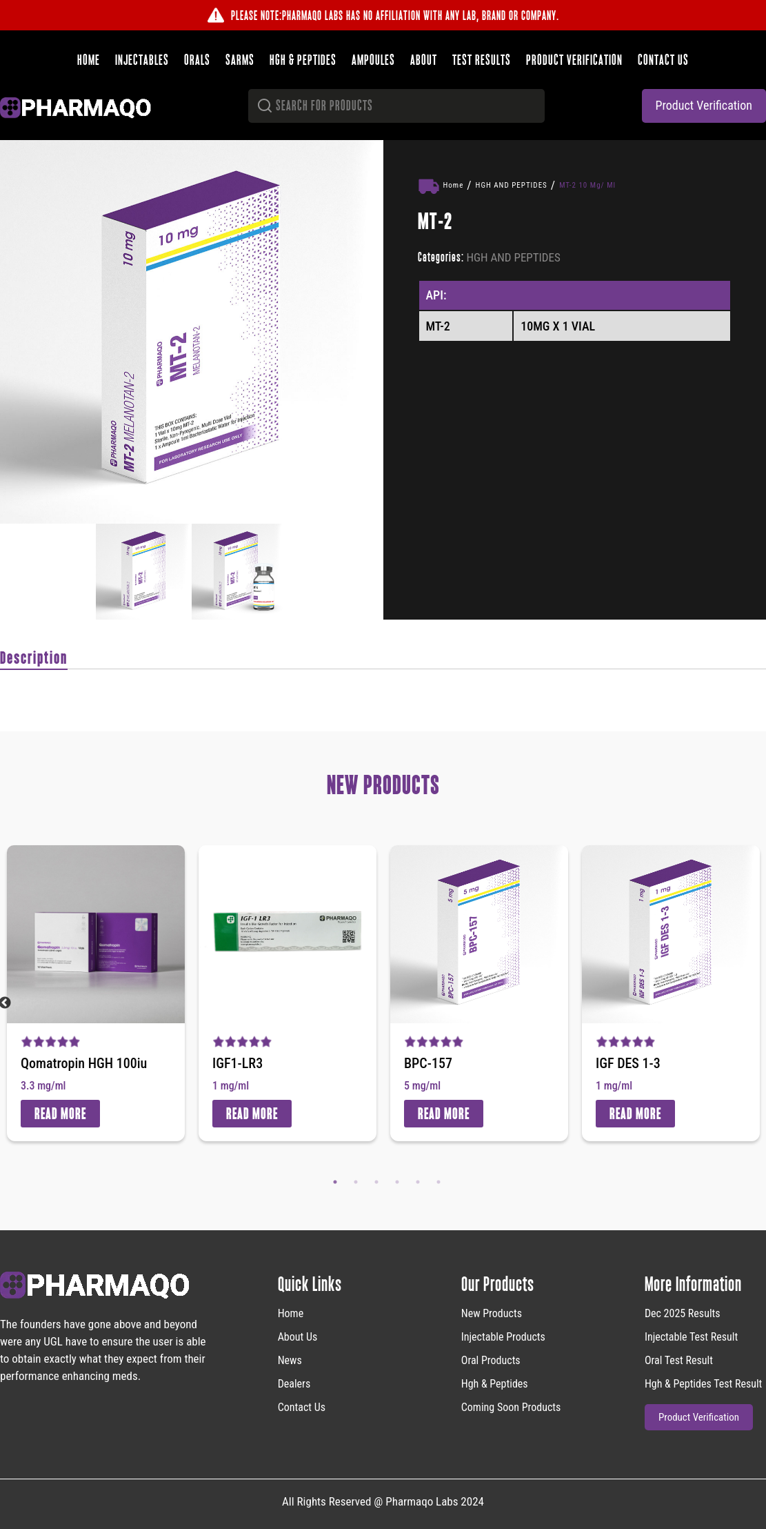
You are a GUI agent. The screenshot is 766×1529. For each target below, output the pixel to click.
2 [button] (356, 1182)
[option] (191, 332)
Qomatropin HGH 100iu (84, 1063)
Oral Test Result (679, 1360)
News (290, 1360)
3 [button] (376, 1182)
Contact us (663, 59)
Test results (481, 59)
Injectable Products (503, 1336)
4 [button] (397, 1182)
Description (34, 658)
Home (88, 59)
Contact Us (301, 1407)
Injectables (142, 59)
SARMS (239, 59)
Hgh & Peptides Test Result (703, 1383)
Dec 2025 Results (682, 1313)
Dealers (294, 1383)
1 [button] (335, 1182)
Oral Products (491, 1360)
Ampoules (373, 59)
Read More (60, 1113)
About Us (298, 1336)
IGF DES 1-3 (628, 1063)
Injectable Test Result (691, 1336)
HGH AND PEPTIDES (511, 185)
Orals (197, 59)
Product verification (574, 59)
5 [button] (418, 1182)
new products (491, 1313)
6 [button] (438, 1182)
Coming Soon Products (511, 1407)
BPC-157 (428, 1063)
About (423, 59)
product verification (704, 105)
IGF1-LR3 (237, 1063)
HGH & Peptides (303, 59)
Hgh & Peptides (494, 1383)
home (291, 1313)
